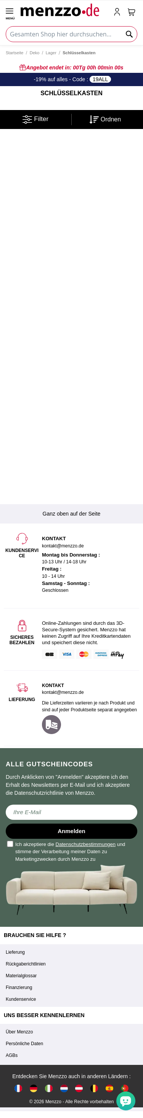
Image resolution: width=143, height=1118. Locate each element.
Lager (51, 52)
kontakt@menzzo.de (63, 692)
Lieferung (15, 952)
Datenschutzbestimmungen (86, 844)
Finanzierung (19, 987)
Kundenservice (21, 999)
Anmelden (71, 831)
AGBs (12, 1055)
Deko (35, 52)
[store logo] (64, 9)
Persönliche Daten (24, 1043)
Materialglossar (21, 975)
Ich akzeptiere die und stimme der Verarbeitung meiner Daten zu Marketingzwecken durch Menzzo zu (66, 851)
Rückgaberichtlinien (26, 964)
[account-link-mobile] (118, 12)
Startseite (14, 52)
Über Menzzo (19, 1032)
